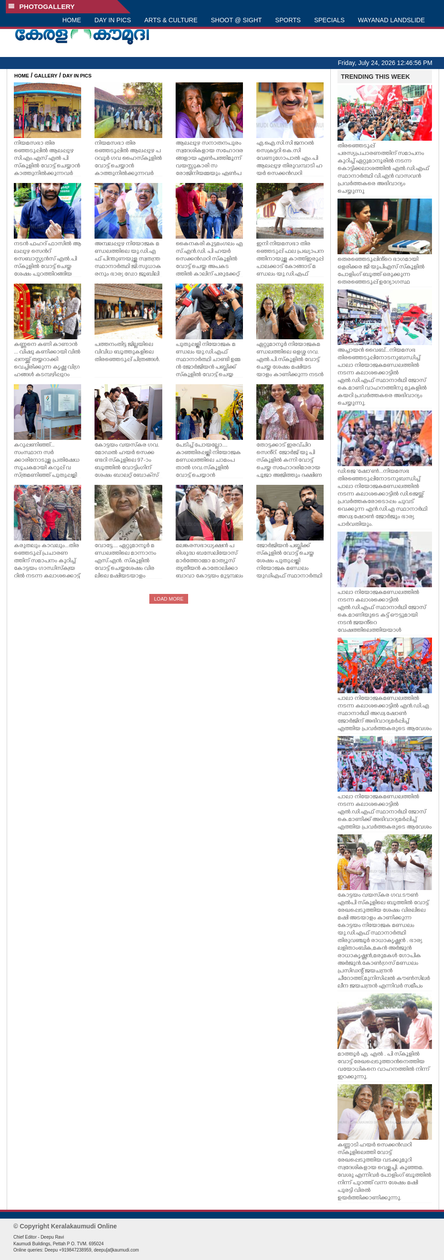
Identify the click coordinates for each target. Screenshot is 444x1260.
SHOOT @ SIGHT (236, 20)
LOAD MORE (168, 599)
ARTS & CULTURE (170, 20)
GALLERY (46, 75)
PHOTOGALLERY (41, 6)
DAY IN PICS (113, 20)
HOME (71, 20)
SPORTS (287, 20)
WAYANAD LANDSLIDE (391, 20)
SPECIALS (329, 20)
